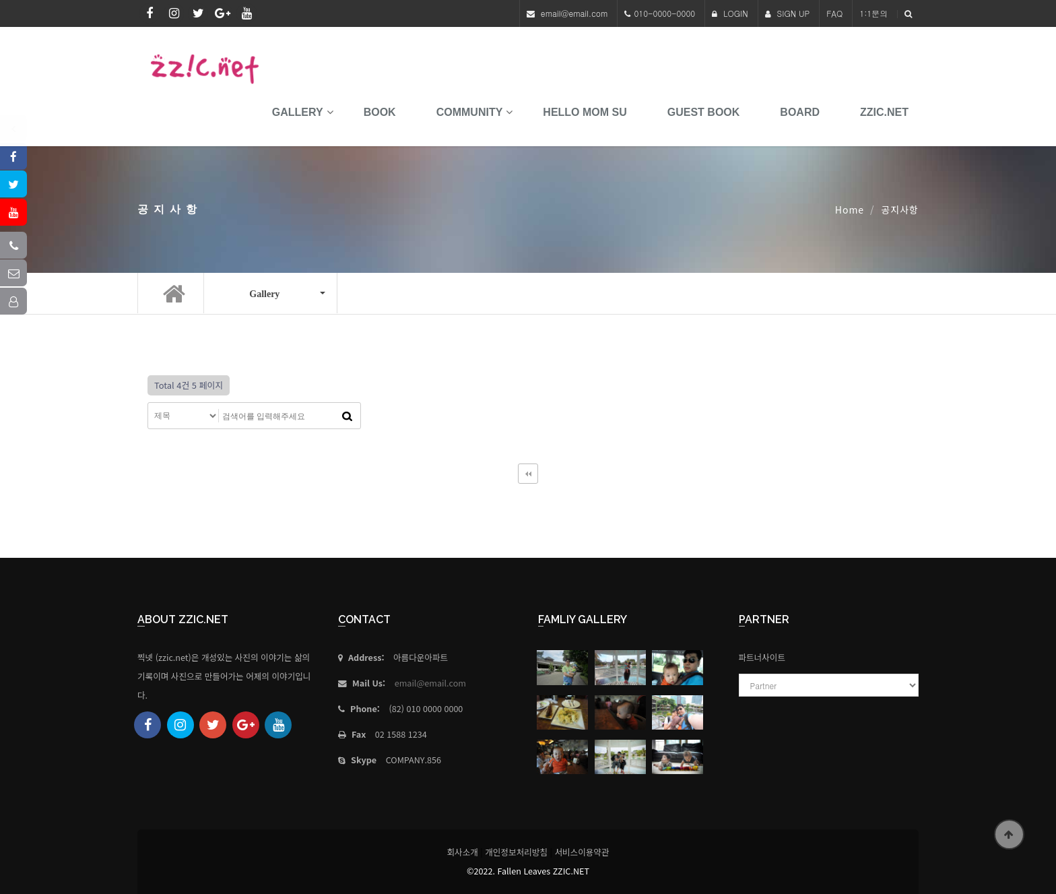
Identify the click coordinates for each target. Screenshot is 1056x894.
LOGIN (730, 13)
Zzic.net (884, 112)
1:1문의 (873, 13)
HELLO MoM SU (584, 112)
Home (849, 209)
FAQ (834, 13)
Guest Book (703, 112)
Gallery (297, 112)
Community (469, 112)
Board (800, 112)
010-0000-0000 (664, 13)
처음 (528, 474)
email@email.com (574, 13)
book (380, 112)
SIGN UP (787, 13)
